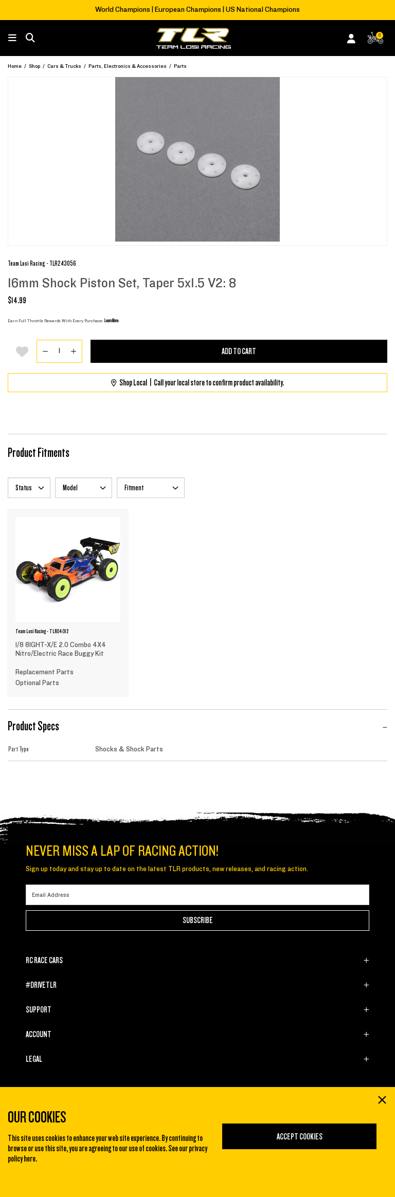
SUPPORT (38, 1010)
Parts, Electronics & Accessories (127, 66)
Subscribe (198, 920)
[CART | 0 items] (375, 40)
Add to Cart (239, 351)
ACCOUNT (38, 1034)
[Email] (197, 895)
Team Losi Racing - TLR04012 (41, 631)
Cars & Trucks (64, 66)
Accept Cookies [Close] (299, 1136)
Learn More (111, 320)
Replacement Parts (44, 672)
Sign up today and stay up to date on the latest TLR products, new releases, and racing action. (167, 869)
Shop (34, 66)
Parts (180, 66)
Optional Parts (37, 683)
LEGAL (34, 1059)
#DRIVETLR (41, 985)
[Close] (381, 1101)
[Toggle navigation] (17, 38)
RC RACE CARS (44, 960)
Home (15, 66)
